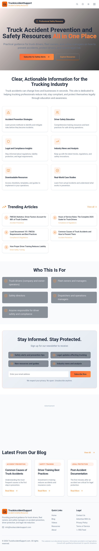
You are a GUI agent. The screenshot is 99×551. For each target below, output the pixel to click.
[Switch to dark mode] (88, 4)
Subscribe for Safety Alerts (37, 57)
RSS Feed (81, 530)
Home (54, 515)
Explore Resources (67, 57)
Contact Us (80, 515)
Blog (53, 519)
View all (92, 207)
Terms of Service (83, 526)
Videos (54, 523)
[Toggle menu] (94, 4)
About (54, 530)
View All (89, 453)
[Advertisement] (49, 425)
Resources (56, 526)
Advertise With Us (83, 519)
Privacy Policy (81, 523)
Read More (11, 491)
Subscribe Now (80, 374)
